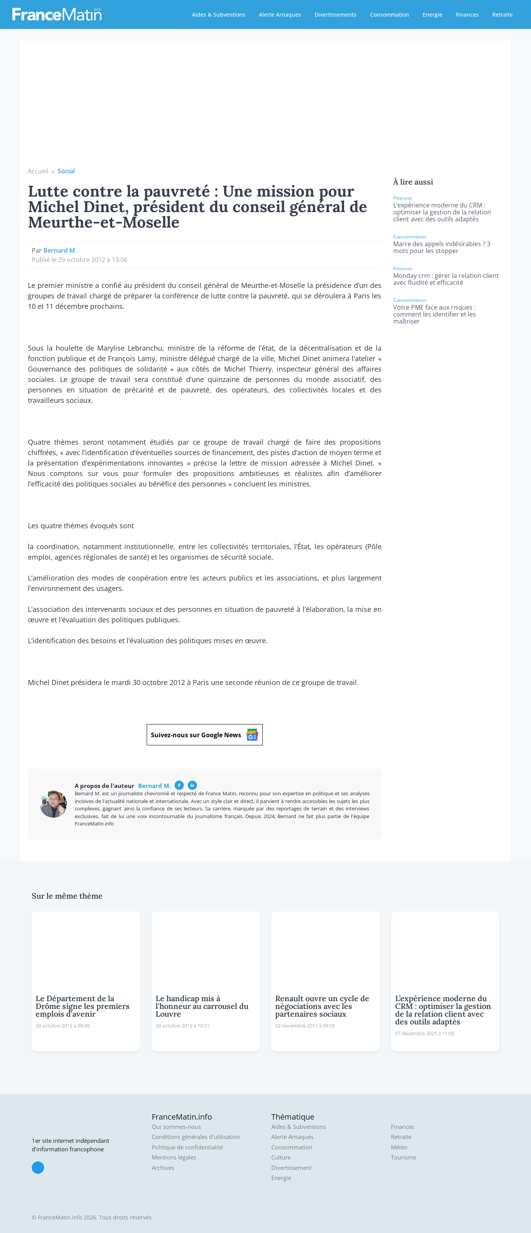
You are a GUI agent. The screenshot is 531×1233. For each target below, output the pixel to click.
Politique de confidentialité (187, 1147)
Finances (467, 14)
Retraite (502, 14)
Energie (432, 14)
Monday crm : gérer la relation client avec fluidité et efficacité (446, 279)
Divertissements (335, 14)
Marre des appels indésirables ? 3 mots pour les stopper (441, 247)
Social (66, 171)
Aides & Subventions (218, 14)
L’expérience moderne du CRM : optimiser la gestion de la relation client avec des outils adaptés (442, 212)
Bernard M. (60, 250)
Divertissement (291, 1167)
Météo (399, 1147)
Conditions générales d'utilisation (196, 1137)
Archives (163, 1167)
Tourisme (403, 1157)
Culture (281, 1157)
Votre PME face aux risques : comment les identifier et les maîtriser (434, 314)
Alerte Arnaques (280, 14)
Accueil (38, 171)
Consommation (389, 14)
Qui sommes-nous (176, 1126)
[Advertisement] (265, 108)
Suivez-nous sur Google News (205, 734)
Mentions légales (174, 1157)
